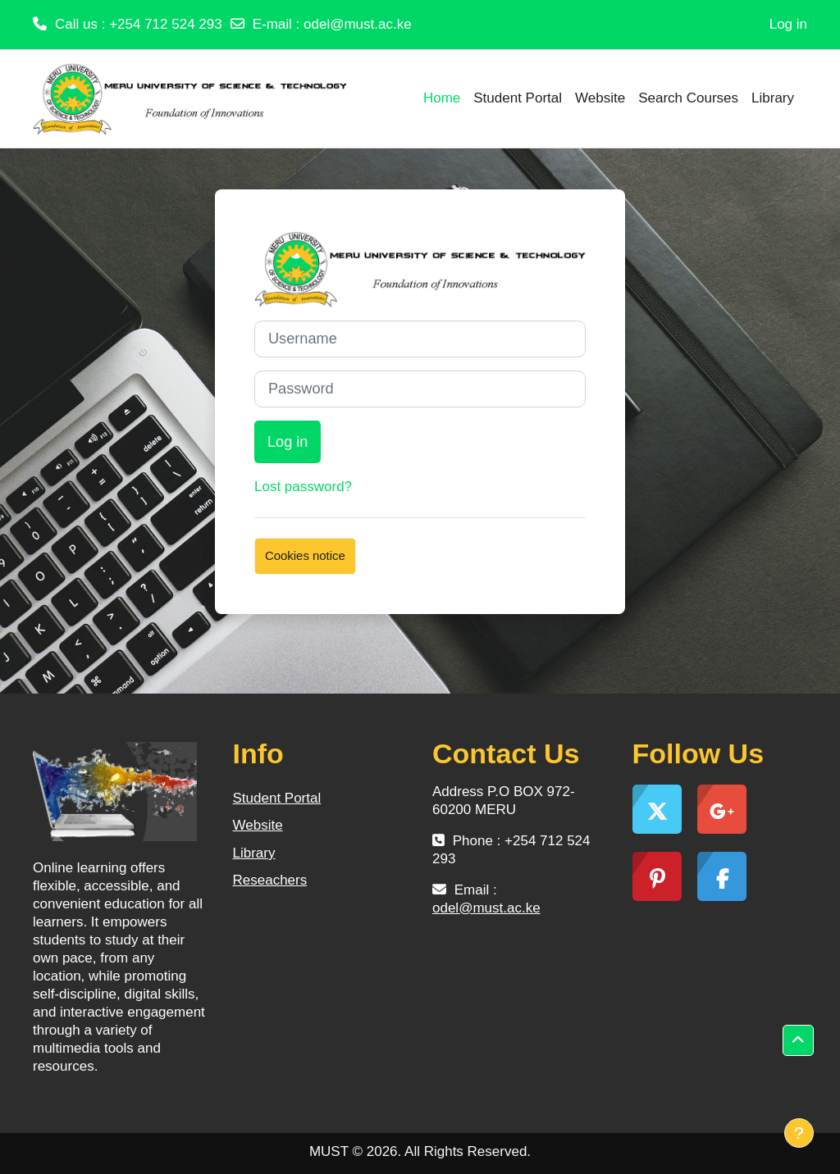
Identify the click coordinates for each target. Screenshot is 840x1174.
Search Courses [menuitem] (688, 98)
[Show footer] (799, 1133)
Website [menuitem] (600, 98)
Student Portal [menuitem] (517, 98)
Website (258, 825)
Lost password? (303, 486)
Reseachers (270, 880)
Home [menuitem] (441, 98)
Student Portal (277, 798)
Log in (788, 24)
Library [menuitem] (772, 98)
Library (254, 853)
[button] (798, 1040)
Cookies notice (305, 555)
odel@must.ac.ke (358, 24)
